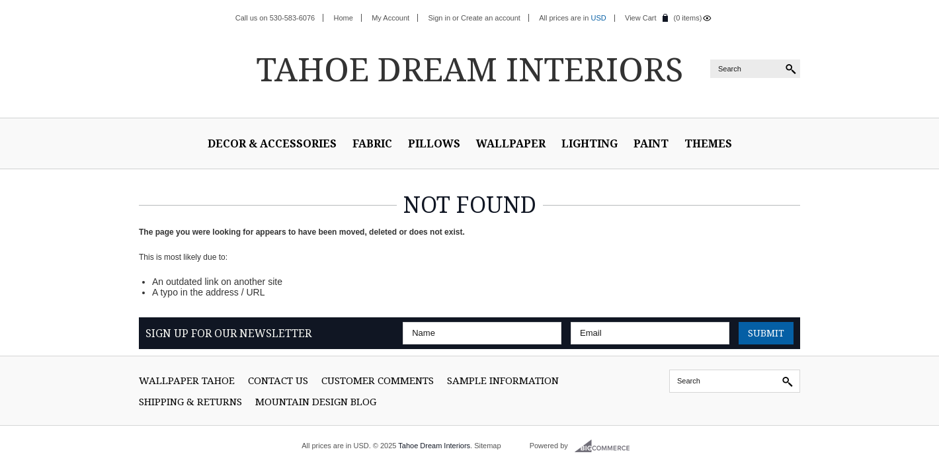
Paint (651, 143)
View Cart (640, 18)
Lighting (589, 143)
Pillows (434, 143)
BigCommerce (606, 446)
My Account (390, 18)
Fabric (372, 143)
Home (343, 18)
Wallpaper (511, 143)
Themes (708, 143)
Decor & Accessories (272, 143)
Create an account (490, 18)
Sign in (439, 18)
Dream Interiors (469, 68)
